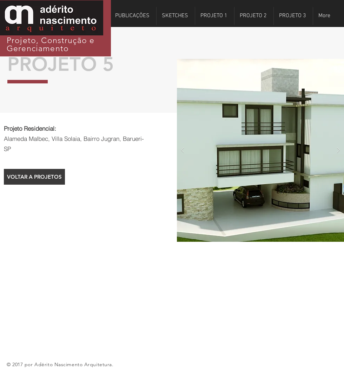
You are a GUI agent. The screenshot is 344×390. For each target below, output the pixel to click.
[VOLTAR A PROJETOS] (34, 177)
